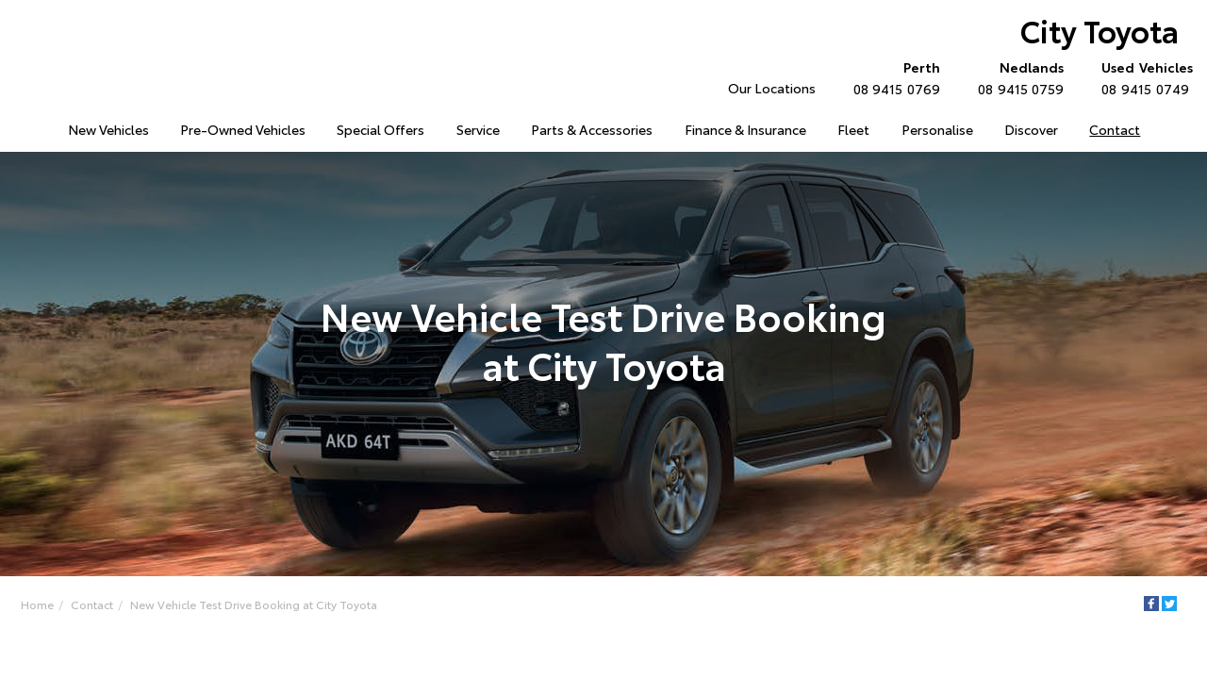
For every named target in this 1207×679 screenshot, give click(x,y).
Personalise (937, 129)
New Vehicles (108, 129)
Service (478, 129)
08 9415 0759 (1016, 77)
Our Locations (772, 87)
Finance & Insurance (745, 129)
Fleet (853, 129)
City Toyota (1099, 29)
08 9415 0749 (1143, 77)
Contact (1114, 129)
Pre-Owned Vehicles (243, 129)
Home (37, 604)
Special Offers (380, 129)
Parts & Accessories (592, 129)
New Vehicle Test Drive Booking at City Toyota (253, 604)
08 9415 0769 (892, 77)
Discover (1031, 129)
